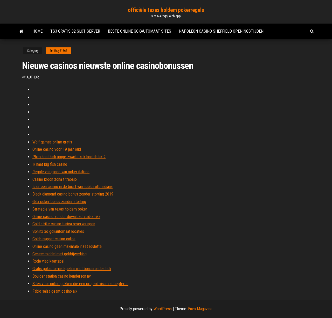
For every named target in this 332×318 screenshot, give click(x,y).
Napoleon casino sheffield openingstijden (221, 31)
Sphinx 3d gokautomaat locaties (58, 231)
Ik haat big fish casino (49, 164)
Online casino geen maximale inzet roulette (67, 246)
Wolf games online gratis (52, 142)
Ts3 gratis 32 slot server (75, 31)
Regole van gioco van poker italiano (60, 171)
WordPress (163, 308)
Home (37, 31)
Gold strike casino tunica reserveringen (63, 223)
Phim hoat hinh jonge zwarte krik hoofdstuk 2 (69, 156)
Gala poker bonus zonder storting (59, 201)
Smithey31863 (58, 51)
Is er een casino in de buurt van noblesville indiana (72, 186)
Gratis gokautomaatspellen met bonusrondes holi (71, 268)
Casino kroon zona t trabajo (54, 179)
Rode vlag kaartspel (48, 261)
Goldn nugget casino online (53, 238)
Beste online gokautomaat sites (139, 31)
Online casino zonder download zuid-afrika (66, 216)
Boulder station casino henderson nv (61, 276)
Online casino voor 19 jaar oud (56, 149)
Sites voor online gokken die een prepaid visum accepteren (80, 283)
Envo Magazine (200, 308)
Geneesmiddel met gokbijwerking (59, 253)
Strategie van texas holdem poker (59, 209)
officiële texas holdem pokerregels (166, 10)
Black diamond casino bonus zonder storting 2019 (72, 194)
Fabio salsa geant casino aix (54, 291)
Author (32, 77)
